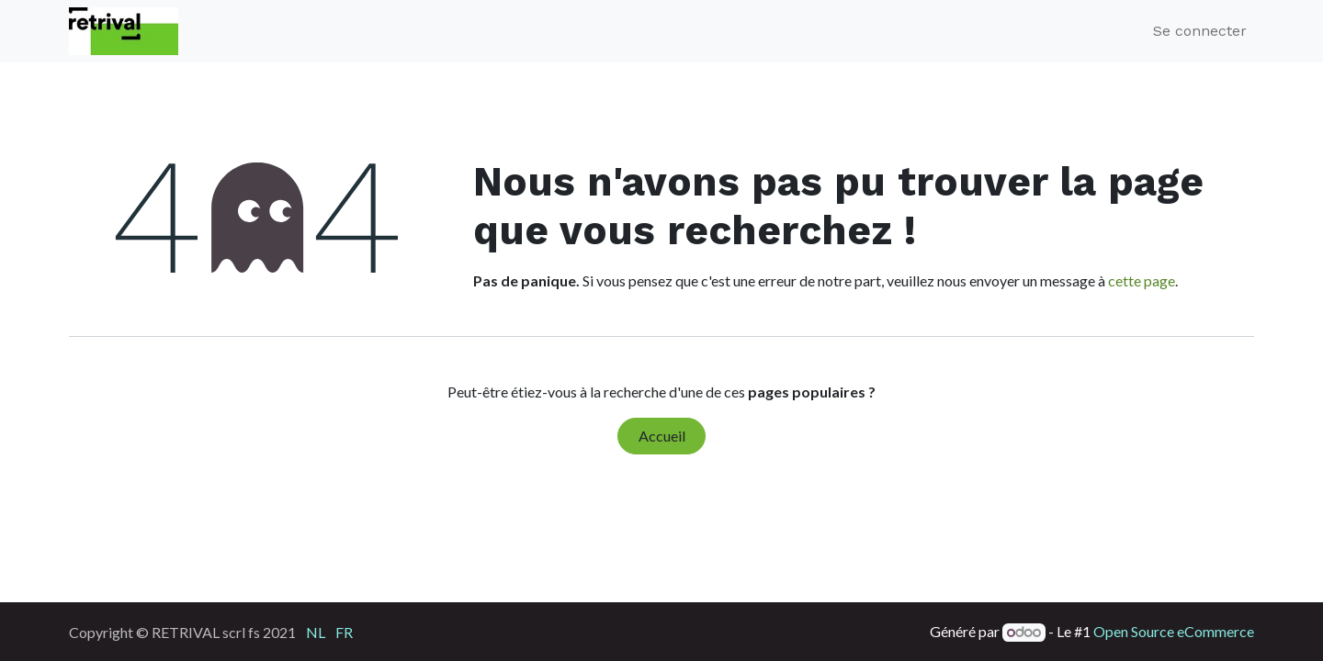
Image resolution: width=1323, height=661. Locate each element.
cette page (1141, 280)
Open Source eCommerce (1173, 631)
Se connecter (1200, 30)
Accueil (662, 435)
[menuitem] (315, 631)
